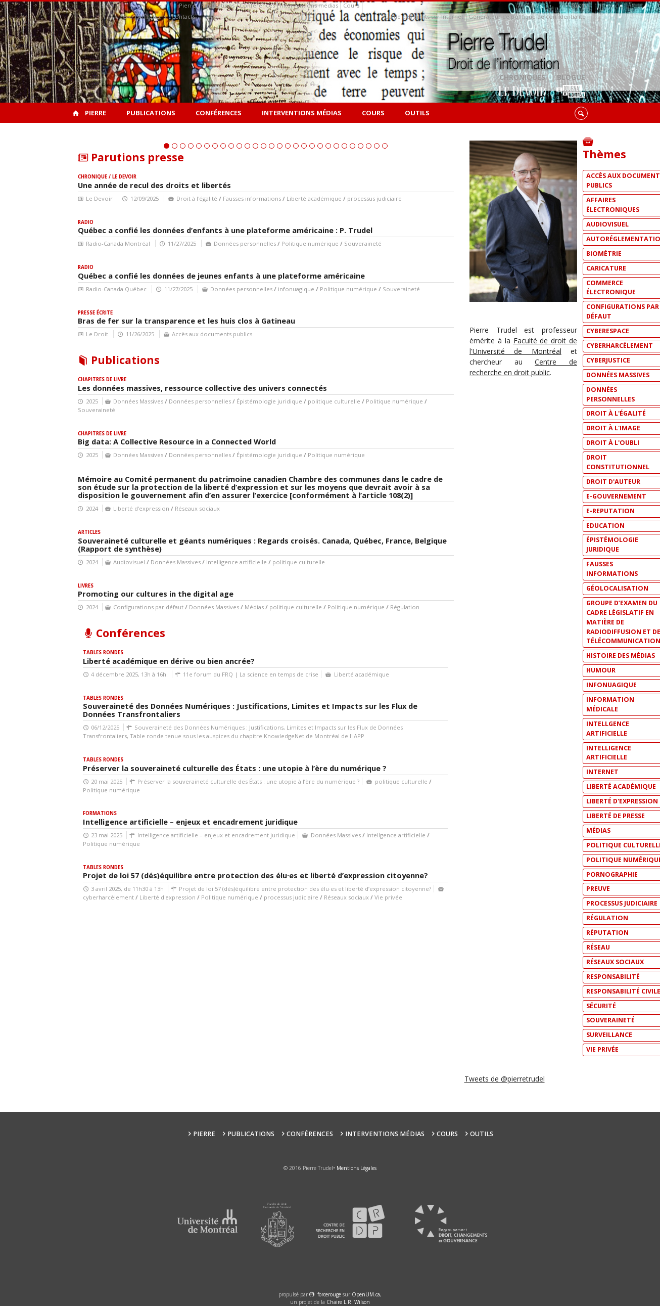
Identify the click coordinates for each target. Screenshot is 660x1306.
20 (320, 272)
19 (312, 272)
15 (279, 272)
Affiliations (152, 16)
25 (360, 272)
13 (263, 272)
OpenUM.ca (366, 1294)
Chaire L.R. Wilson (348, 1301)
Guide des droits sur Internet (423, 16)
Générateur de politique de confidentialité (527, 16)
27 (377, 272)
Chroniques (522, 86)
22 (336, 272)
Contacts (183, 16)
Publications (217, 5)
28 (385, 272)
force (329, 1294)
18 (304, 272)
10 (239, 272)
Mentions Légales (356, 1168)
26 (368, 272)
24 (352, 272)
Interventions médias (309, 5)
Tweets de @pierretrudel (504, 1079)
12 (255, 272)
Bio (128, 16)
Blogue (571, 86)
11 (247, 272)
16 (288, 272)
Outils (579, 5)
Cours (351, 5)
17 (296, 272)
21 (328, 272)
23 (344, 272)
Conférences (257, 5)
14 (271, 272)
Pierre (187, 5)
